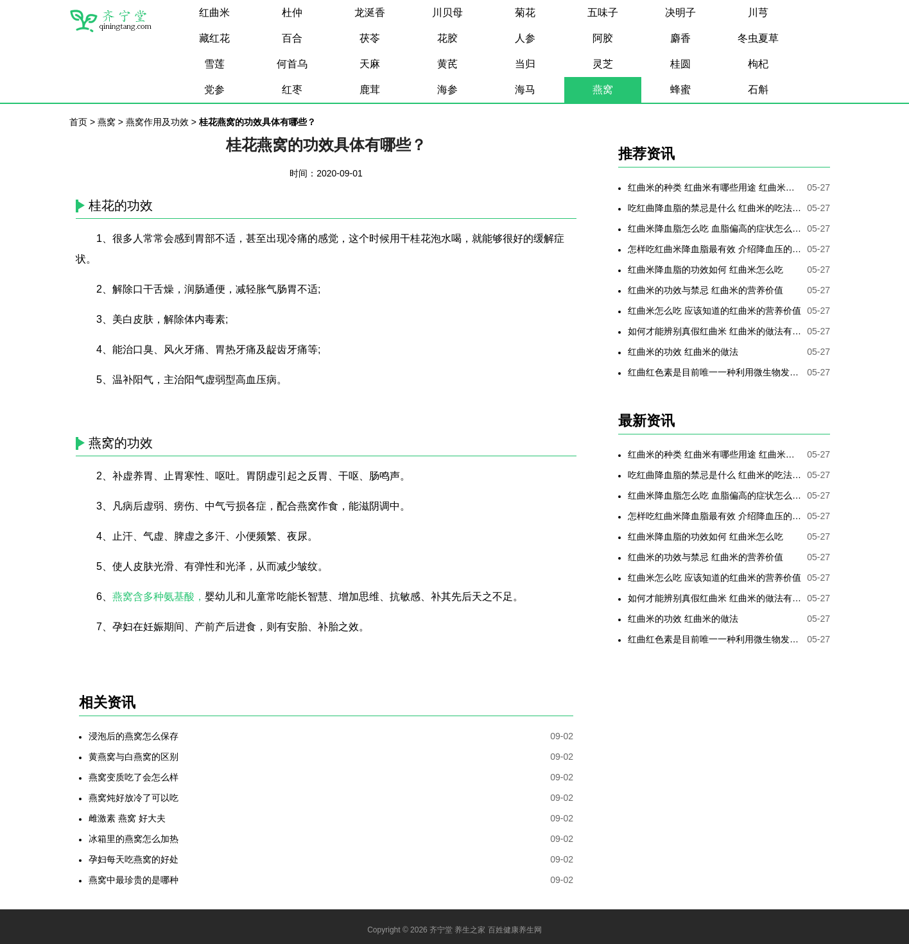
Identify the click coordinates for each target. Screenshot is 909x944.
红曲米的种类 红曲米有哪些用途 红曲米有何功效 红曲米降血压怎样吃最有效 (714, 187)
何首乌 (292, 63)
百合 (292, 38)
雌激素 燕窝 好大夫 (127, 818)
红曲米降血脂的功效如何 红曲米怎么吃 (705, 269)
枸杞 (758, 63)
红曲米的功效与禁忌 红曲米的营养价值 (705, 290)
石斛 (758, 89)
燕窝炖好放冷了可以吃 (133, 798)
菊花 (525, 12)
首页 (78, 122)
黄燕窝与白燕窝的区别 (133, 756)
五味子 (602, 12)
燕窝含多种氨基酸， (158, 596)
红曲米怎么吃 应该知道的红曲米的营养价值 (714, 310)
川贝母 (447, 12)
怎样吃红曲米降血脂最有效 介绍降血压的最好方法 (714, 249)
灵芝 (603, 63)
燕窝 (603, 89)
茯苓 (369, 38)
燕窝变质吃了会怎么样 (133, 777)
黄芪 (447, 63)
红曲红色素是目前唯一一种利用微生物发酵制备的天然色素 (714, 372)
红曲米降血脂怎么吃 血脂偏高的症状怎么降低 (714, 228)
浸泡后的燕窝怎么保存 (133, 736)
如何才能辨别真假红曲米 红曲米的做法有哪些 (714, 331)
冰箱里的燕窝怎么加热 (133, 839)
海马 (525, 89)
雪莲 (214, 63)
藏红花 (214, 38)
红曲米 (214, 12)
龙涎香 (369, 12)
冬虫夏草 (758, 38)
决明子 (680, 12)
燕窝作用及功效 (157, 122)
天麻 (369, 63)
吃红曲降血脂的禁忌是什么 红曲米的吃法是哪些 (714, 208)
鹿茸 (369, 89)
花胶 (447, 38)
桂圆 (680, 63)
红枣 (292, 89)
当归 (525, 63)
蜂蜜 (680, 89)
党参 (214, 89)
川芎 (758, 12)
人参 (525, 38)
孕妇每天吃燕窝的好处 (133, 859)
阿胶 (603, 38)
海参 (447, 89)
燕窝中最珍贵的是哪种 (133, 880)
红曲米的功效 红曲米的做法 (683, 352)
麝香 (680, 38)
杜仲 (292, 12)
